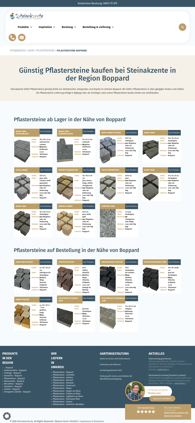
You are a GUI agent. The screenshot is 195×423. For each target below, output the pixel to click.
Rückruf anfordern (162, 398)
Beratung (69, 27)
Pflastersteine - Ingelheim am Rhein (68, 396)
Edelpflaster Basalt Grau (155, 262)
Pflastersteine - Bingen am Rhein (67, 391)
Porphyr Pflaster (66, 262)
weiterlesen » (163, 369)
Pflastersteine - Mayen (62, 388)
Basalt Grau (149, 133)
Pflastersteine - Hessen (62, 402)
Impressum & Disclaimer (92, 421)
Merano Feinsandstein (68, 170)
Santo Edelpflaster (24, 262)
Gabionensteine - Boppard (15, 370)
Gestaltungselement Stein (111, 370)
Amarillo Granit (66, 206)
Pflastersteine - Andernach (64, 385)
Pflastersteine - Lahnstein (64, 375)
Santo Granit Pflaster (111, 133)
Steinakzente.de (25, 421)
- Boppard (8, 368)
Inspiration (47, 27)
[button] (7, 416)
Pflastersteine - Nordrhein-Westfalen (68, 404)
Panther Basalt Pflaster (112, 262)
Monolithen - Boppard (13, 384)
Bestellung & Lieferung (98, 27)
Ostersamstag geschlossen (160, 359)
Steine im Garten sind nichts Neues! (115, 359)
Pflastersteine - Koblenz (63, 377)
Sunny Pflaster (22, 300)
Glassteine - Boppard (13, 376)
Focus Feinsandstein (110, 170)
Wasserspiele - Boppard (14, 381)
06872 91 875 (110, 3)
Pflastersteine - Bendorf (63, 380)
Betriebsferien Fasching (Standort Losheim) (167, 375)
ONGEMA (73, 421)
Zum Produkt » (46, 131)
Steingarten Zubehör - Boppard (17, 392)
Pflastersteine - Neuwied (63, 383)
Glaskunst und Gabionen (110, 364)
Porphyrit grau (108, 206)
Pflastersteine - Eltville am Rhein (67, 394)
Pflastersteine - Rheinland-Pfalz (66, 399)
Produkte (25, 27)
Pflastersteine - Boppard (14, 378)
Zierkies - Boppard (12, 389)
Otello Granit (22, 170)
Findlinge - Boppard (12, 373)
